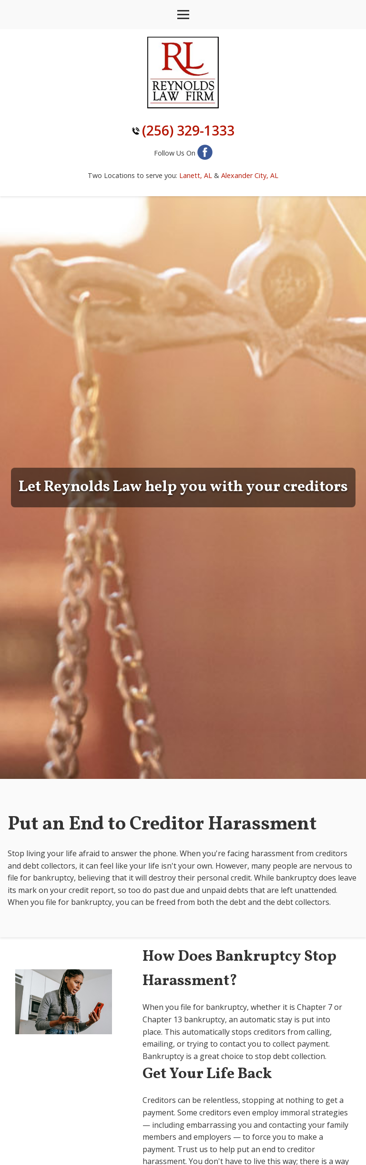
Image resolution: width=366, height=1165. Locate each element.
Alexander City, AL (249, 175)
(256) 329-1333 (188, 130)
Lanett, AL (195, 175)
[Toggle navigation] (183, 14)
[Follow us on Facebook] (205, 152)
